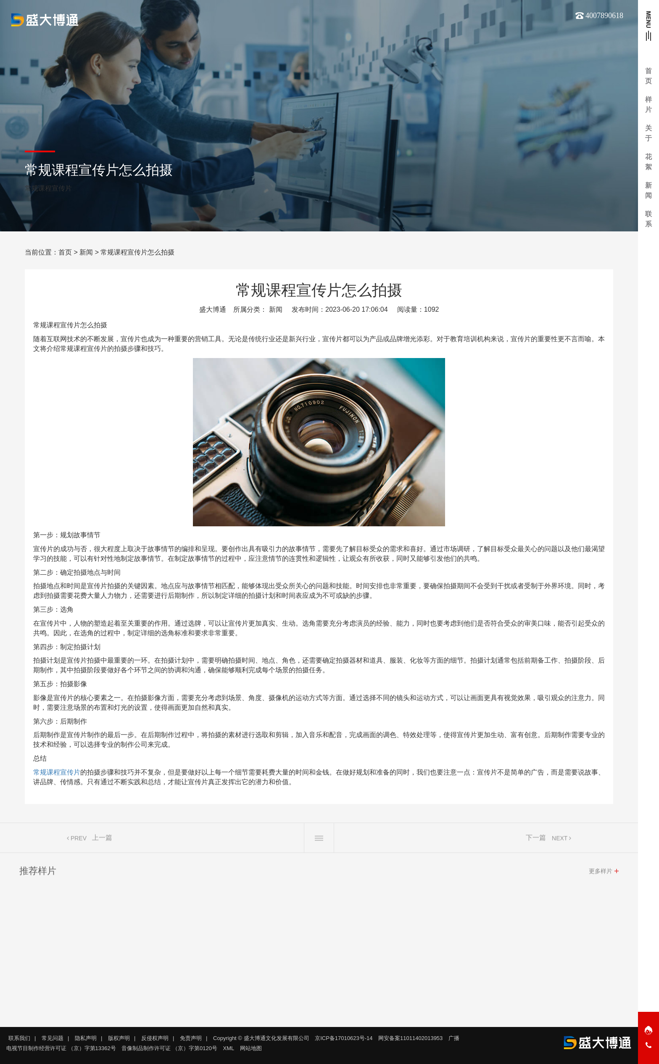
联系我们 (19, 1038)
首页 (65, 252)
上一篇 (102, 840)
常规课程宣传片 (56, 772)
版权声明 (119, 1038)
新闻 (86, 252)
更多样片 (600, 873)
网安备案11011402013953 (410, 1038)
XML (229, 1048)
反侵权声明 (155, 1038)
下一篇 (536, 840)
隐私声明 (86, 1038)
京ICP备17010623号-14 (343, 1038)
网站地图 (251, 1048)
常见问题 (52, 1038)
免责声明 (191, 1038)
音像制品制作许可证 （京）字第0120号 (169, 1048)
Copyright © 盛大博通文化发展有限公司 (261, 1038)
